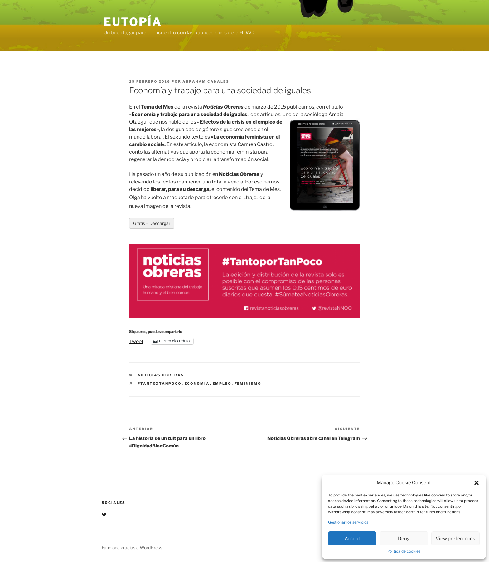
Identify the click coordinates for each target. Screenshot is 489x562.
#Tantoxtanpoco (160, 383)
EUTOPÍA (133, 22)
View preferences (455, 538)
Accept (352, 538)
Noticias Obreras (161, 375)
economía (197, 383)
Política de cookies (403, 551)
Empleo (222, 383)
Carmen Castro (255, 144)
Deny (403, 538)
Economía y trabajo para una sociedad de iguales (189, 114)
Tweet (136, 341)
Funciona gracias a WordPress (132, 547)
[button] (476, 483)
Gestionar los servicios (348, 522)
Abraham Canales (205, 81)
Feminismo (248, 383)
